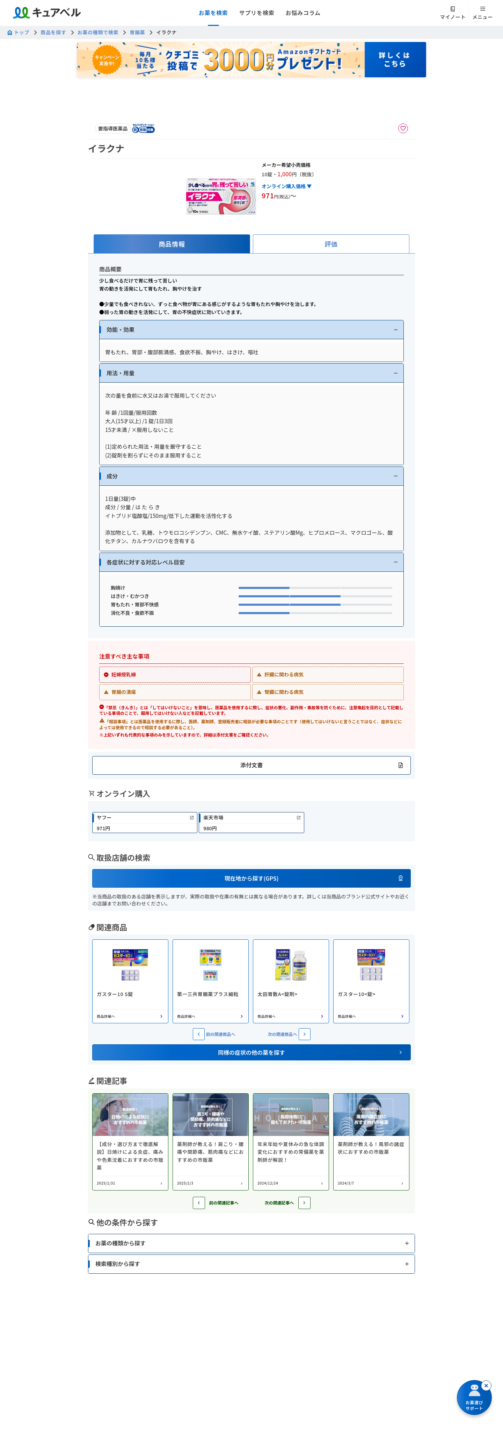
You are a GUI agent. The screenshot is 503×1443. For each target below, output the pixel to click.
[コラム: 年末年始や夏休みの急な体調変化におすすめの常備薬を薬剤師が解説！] (291, 1141)
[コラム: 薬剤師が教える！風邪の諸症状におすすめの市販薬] (371, 1141)
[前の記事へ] (199, 1203)
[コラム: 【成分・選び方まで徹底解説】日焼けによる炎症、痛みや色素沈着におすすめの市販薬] (130, 1141)
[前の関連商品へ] (199, 1034)
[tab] (172, 244)
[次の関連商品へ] (305, 1034)
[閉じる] (486, 1385)
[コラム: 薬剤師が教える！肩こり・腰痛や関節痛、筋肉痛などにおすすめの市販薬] (211, 1141)
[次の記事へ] (304, 1203)
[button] (251, 329)
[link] (144, 822)
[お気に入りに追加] (403, 128)
